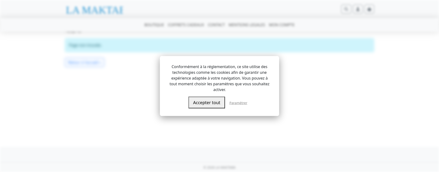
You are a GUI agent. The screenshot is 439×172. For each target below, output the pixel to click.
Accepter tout (206, 102)
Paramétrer (238, 103)
